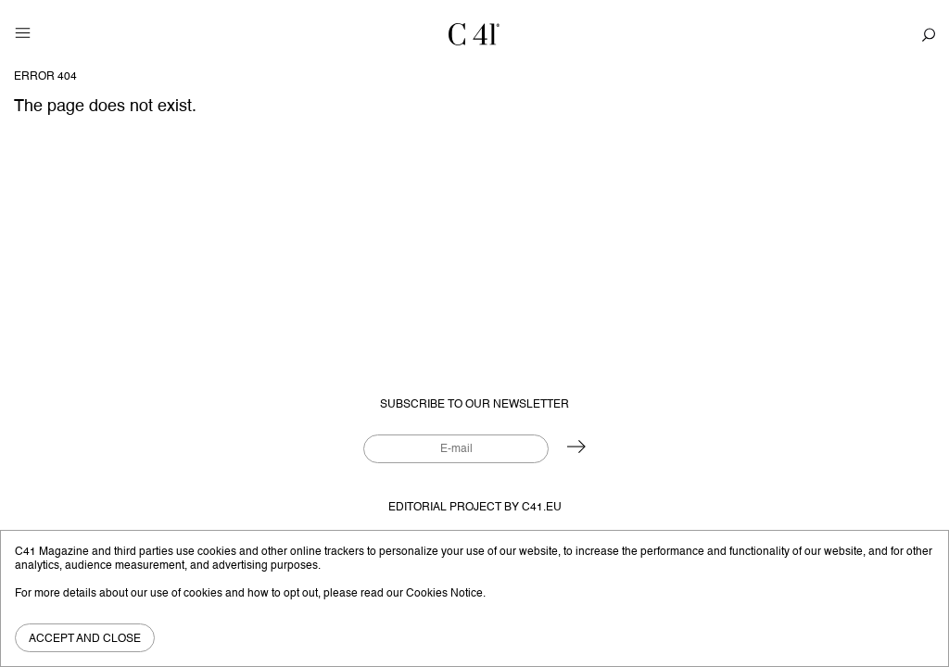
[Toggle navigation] (23, 32)
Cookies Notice (444, 593)
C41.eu (542, 507)
